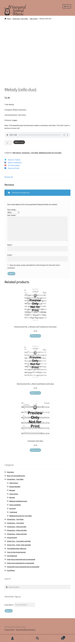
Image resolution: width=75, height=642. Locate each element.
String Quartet (12, 538)
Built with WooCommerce (25, 630)
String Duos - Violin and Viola (17, 534)
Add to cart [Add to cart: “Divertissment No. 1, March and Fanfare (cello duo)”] (35, 393)
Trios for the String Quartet (16, 552)
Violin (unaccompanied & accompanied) (20, 563)
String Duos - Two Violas (15, 519)
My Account (12, 638)
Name (10, 245)
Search (37, 638)
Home (9, 19)
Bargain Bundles (14, 487)
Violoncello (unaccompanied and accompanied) (23, 567)
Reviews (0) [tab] (9, 177)
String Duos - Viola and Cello (16, 527)
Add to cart (19, 142)
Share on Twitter (14, 160)
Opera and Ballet (15, 505)
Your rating (12, 210)
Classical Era (13, 494)
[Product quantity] (8, 142)
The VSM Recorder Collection (16, 548)
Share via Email (13, 168)
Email (10, 255)
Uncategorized (12, 556)
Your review (12, 215)
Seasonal (12, 508)
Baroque (12, 490)
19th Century (34, 19)
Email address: (9, 605)
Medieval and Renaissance (18, 501)
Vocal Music (11, 570)
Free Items (10, 472)
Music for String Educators (16, 476)
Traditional (13, 512)
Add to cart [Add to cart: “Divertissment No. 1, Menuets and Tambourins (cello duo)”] (35, 336)
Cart (57, 637)
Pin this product (14, 165)
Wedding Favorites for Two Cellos (50, 153)
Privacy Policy (10, 630)
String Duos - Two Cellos (20, 19)
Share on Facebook (15, 162)
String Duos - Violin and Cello (17, 530)
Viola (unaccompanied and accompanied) (21, 559)
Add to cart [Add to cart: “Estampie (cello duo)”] (35, 450)
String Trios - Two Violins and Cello (19, 541)
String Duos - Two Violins (15, 523)
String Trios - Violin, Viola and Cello (19, 545)
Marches (12, 497)
